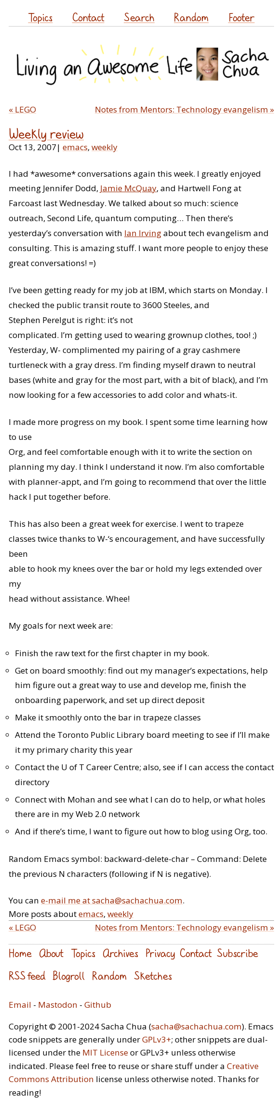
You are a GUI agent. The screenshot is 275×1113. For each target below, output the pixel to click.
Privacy (160, 952)
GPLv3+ (156, 1039)
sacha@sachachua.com (196, 1026)
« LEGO (22, 109)
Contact (88, 17)
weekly (105, 147)
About (51, 952)
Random (191, 17)
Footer (241, 17)
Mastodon (58, 1004)
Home (20, 952)
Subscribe (237, 952)
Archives (120, 952)
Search (139, 17)
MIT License (105, 1052)
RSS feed (27, 975)
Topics (40, 17)
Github (97, 1004)
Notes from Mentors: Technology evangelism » (184, 109)
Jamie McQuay (128, 188)
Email (20, 1004)
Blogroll (68, 975)
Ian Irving (142, 233)
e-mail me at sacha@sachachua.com (112, 900)
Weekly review (46, 134)
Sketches (153, 975)
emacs (75, 147)
